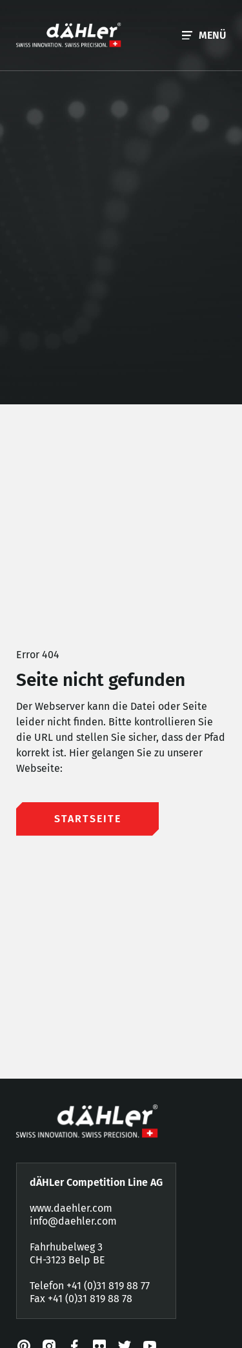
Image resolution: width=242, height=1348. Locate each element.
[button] (204, 35)
